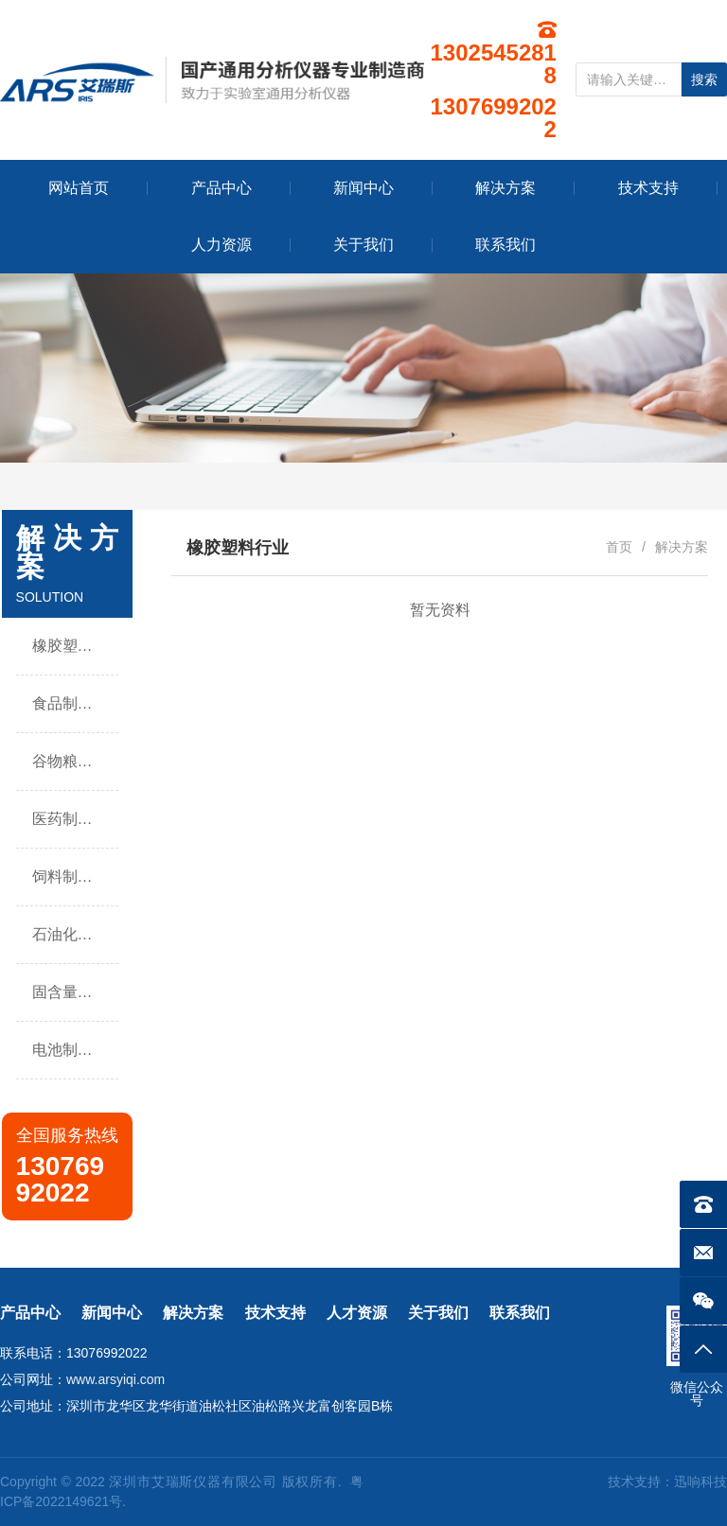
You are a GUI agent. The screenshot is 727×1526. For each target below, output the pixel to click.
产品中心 (30, 1313)
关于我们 (438, 1313)
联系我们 (519, 1313)
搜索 (704, 79)
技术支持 (275, 1313)
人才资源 (357, 1313)
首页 (619, 546)
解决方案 (193, 1313)
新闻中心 (111, 1313)
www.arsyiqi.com (115, 1379)
